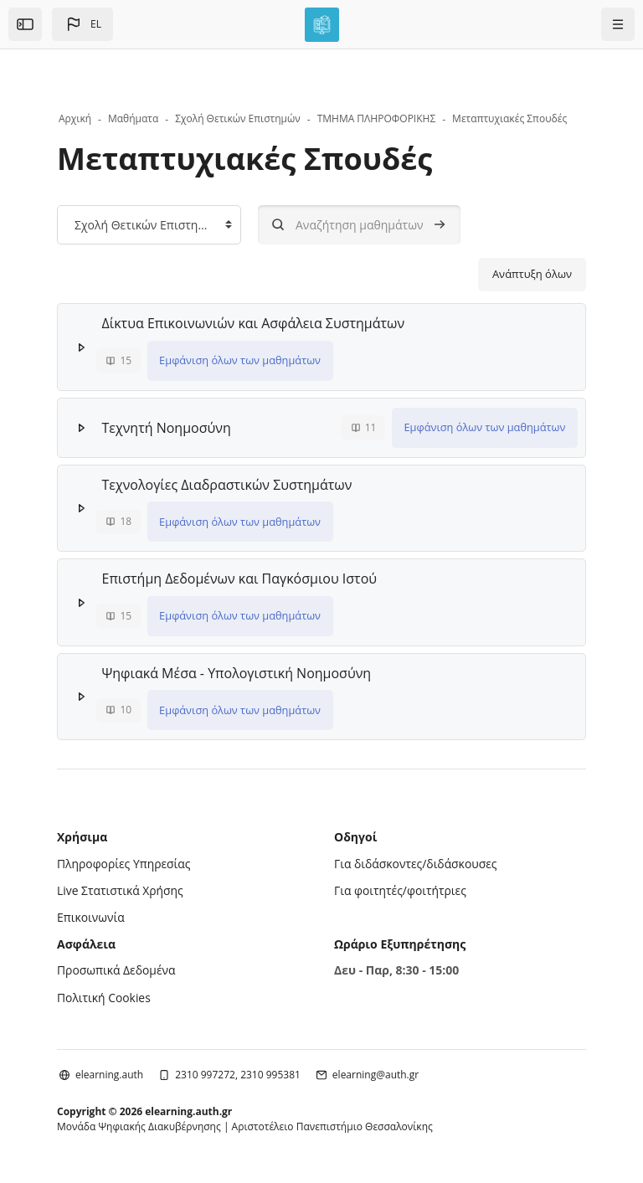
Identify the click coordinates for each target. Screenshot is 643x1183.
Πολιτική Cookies (104, 993)
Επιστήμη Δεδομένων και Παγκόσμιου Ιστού (240, 577)
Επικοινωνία (91, 915)
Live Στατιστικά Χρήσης (120, 888)
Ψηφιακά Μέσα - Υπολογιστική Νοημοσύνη (237, 671)
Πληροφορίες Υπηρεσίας (124, 862)
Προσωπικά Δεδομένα (117, 967)
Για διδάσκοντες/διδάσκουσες (416, 862)
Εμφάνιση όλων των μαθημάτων (240, 360)
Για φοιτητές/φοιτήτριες (400, 888)
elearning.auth (109, 1070)
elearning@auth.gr (375, 1070)
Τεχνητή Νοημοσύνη (166, 427)
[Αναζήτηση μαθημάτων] (359, 224)
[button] (82, 24)
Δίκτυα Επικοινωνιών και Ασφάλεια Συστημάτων (253, 323)
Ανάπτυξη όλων (532, 273)
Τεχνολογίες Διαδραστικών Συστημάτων (227, 484)
